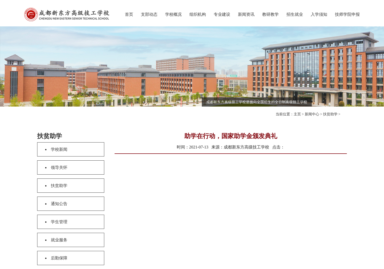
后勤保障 (59, 258)
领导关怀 (59, 167)
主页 (297, 114)
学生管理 (59, 222)
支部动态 (149, 14)
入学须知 (319, 14)
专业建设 (222, 14)
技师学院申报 (347, 14)
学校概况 (173, 14)
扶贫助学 (330, 114)
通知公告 (59, 203)
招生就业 (294, 14)
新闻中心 (312, 114)
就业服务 (59, 240)
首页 (129, 14)
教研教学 (270, 14)
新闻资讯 (246, 14)
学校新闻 (59, 149)
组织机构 (197, 14)
